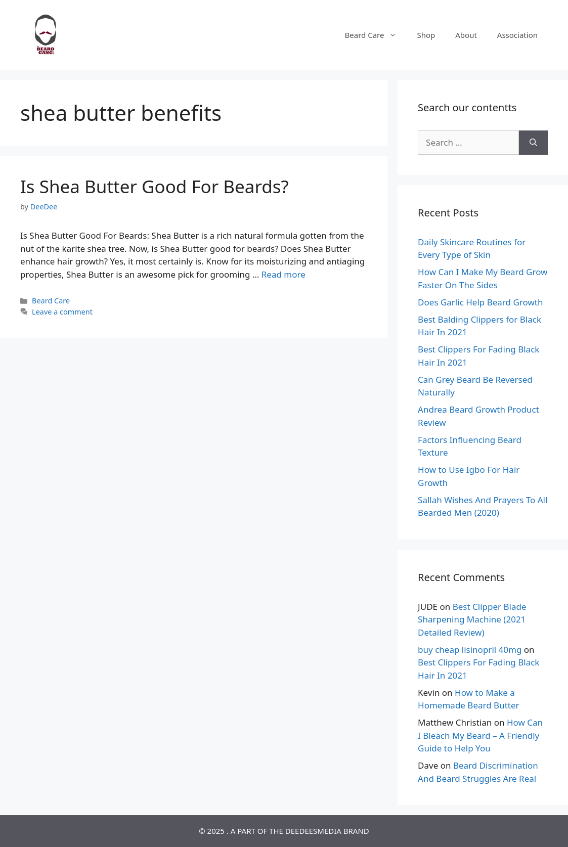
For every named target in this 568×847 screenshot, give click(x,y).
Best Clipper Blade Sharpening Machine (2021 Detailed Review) (472, 619)
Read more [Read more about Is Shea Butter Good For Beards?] (283, 274)
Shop (426, 35)
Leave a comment (62, 312)
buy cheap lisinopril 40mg (469, 649)
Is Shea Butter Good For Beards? (154, 186)
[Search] (533, 142)
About (466, 35)
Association (517, 35)
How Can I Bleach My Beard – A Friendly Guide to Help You (480, 735)
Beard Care (376, 35)
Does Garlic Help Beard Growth (480, 302)
